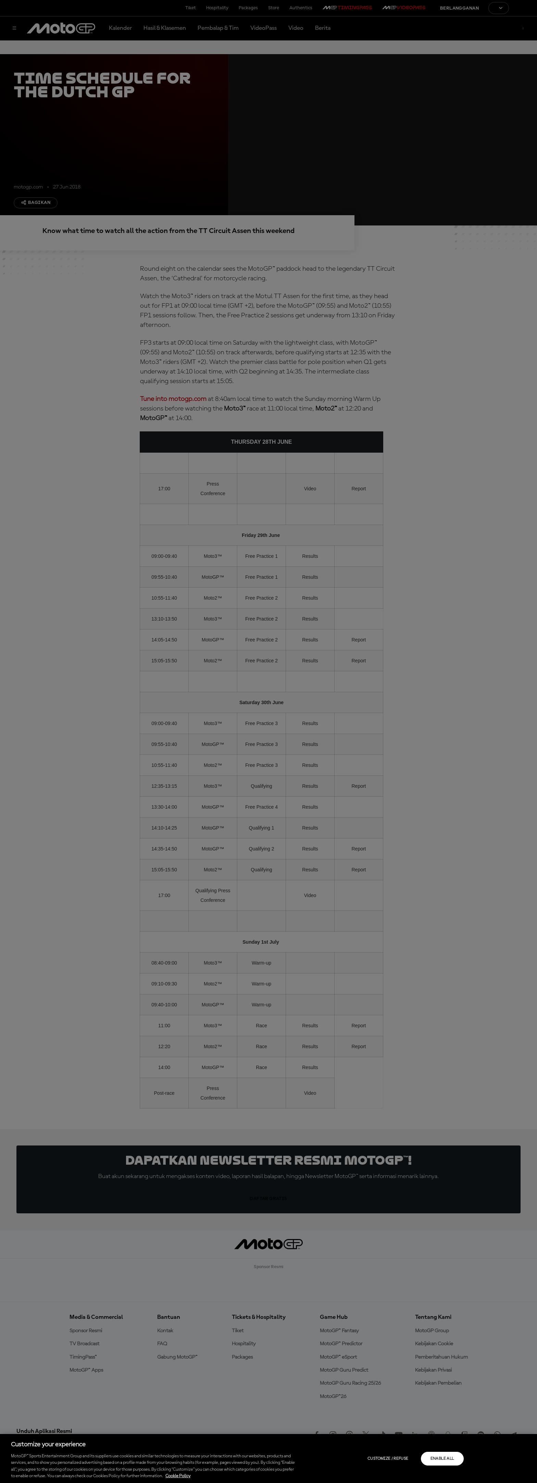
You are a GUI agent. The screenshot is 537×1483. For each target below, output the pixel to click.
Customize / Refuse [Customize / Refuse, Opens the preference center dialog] (387, 1459)
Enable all (442, 1459)
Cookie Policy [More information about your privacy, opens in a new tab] (177, 1476)
